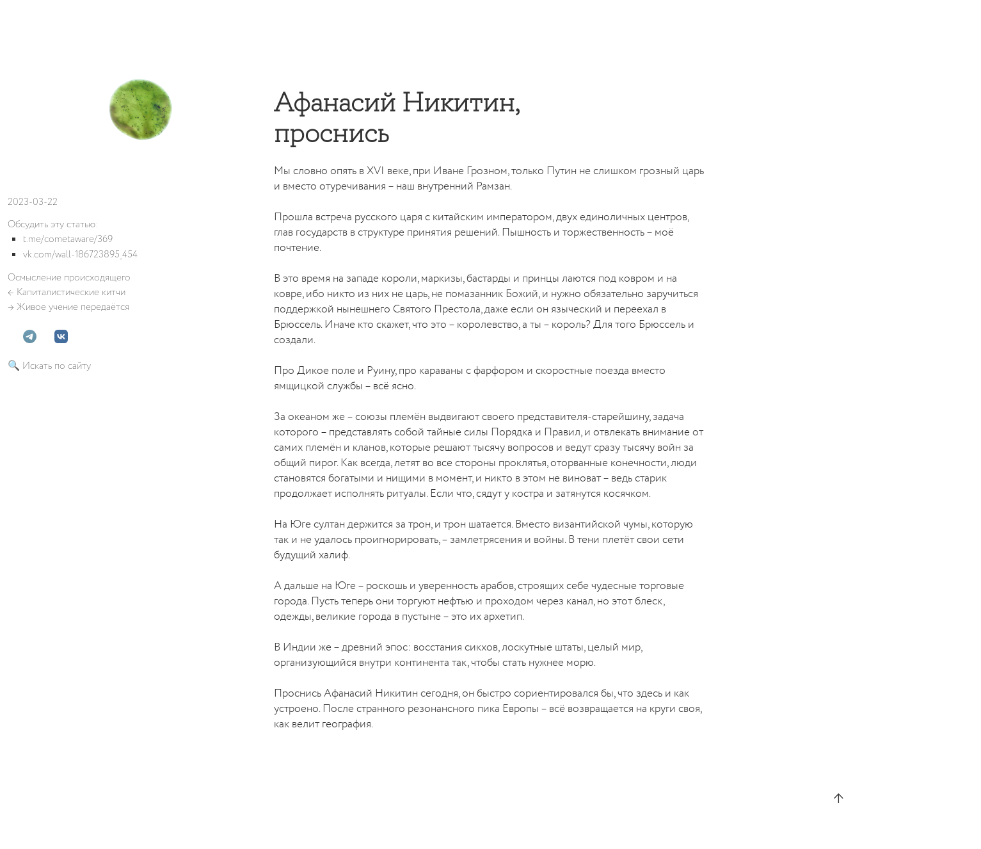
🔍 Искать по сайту (49, 366)
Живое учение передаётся (73, 307)
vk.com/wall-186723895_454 (80, 254)
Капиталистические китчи (71, 292)
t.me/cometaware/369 (68, 239)
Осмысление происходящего (69, 277)
